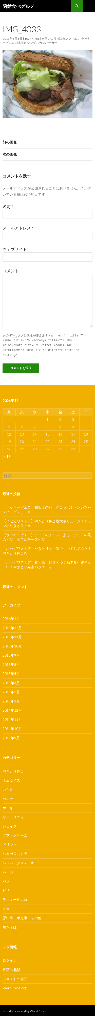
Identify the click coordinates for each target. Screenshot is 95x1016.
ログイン (10, 959)
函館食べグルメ (18, 6)
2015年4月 (11, 672)
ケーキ (8, 806)
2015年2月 (11, 690)
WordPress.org (15, 986)
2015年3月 (11, 681)
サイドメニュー (15, 816)
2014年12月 (12, 709)
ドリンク (10, 843)
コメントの (15, 977)
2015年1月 (11, 700)
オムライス (11, 779)
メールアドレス (18, 227)
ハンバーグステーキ (18, 861)
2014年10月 (12, 727)
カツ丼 (8, 788)
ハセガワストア (15, 852)
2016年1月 (11, 617)
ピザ (6, 889)
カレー (8, 797)
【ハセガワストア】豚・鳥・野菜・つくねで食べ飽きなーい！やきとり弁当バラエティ (47, 563)
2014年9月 (11, 736)
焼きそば (10, 926)
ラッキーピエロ (15, 898)
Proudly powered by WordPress (24, 1010)
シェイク (10, 825)
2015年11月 (12, 635)
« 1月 (8, 455)
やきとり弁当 (13, 770)
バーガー (10, 871)
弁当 (6, 907)
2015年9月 (11, 654)
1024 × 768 (32, 38)
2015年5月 (11, 663)
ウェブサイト (15, 249)
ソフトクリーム (15, 834)
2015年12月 (12, 626)
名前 (8, 206)
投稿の (11, 968)
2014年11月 (12, 718)
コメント (11, 270)
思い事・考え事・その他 (22, 916)
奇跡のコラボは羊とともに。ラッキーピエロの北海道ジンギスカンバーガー (46, 41)
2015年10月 (12, 645)
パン (6, 880)
